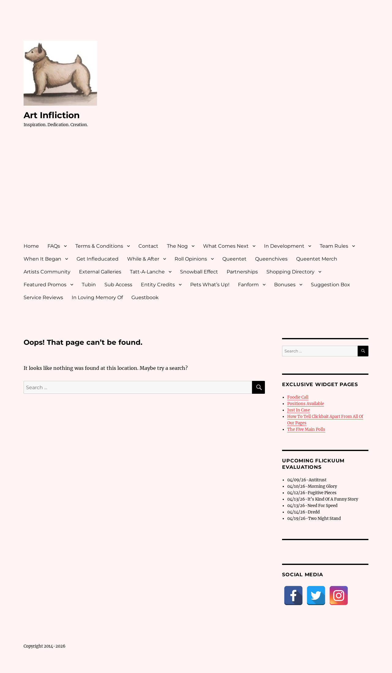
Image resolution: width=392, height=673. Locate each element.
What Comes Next (226, 246)
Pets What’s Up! (209, 285)
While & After (143, 259)
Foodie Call (297, 397)
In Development (284, 246)
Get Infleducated (98, 259)
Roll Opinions (191, 259)
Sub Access (118, 285)
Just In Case (298, 410)
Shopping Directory (290, 272)
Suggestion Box (330, 285)
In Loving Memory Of (97, 297)
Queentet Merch (316, 259)
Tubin (89, 285)
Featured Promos (45, 285)
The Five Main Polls (306, 429)
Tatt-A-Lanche (147, 272)
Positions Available (305, 403)
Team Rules (334, 246)
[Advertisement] (197, 191)
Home (31, 246)
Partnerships (242, 272)
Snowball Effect (199, 272)
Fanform (248, 285)
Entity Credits (158, 285)
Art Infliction (52, 115)
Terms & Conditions (99, 246)
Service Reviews (43, 297)
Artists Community (47, 272)
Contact (148, 246)
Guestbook (145, 297)
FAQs (53, 246)
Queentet (234, 259)
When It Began (42, 259)
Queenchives (271, 259)
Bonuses (285, 285)
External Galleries (100, 272)
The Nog (177, 246)
